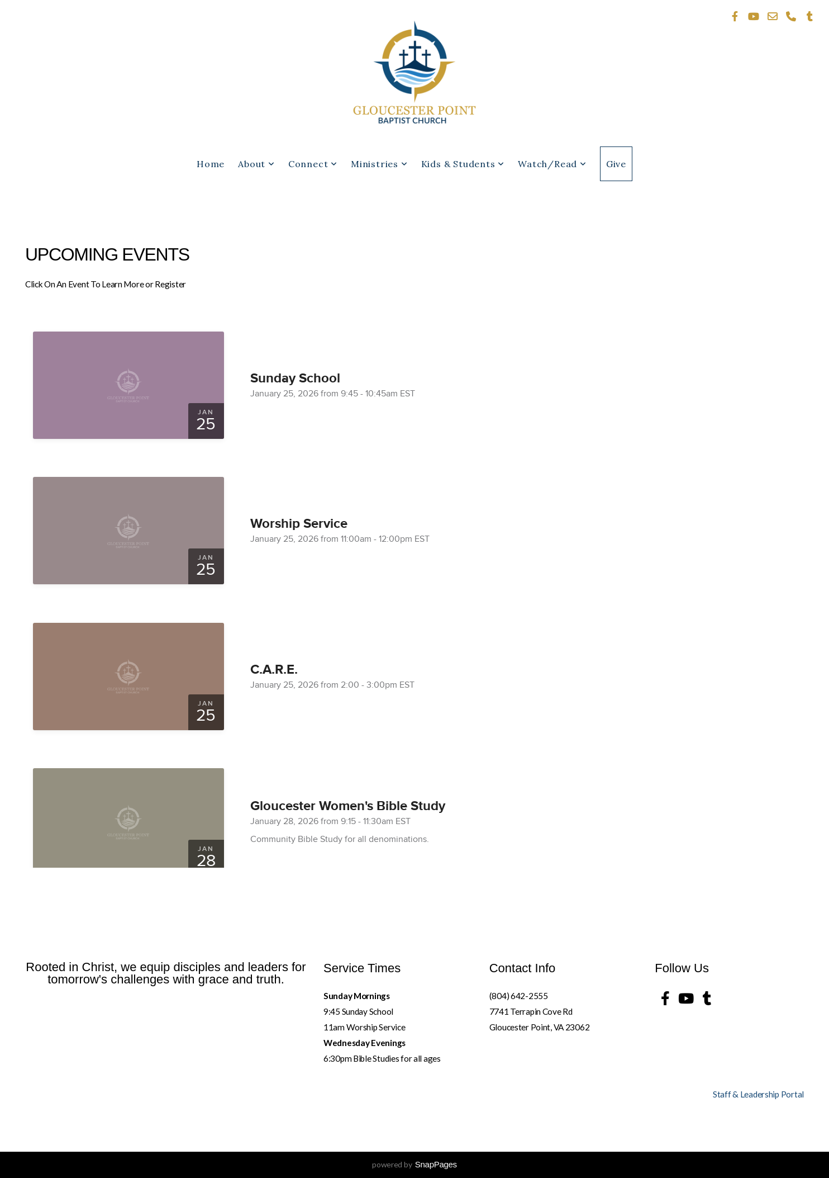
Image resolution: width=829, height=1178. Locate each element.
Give (616, 163)
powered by (414, 1164)
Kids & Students (463, 163)
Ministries (379, 163)
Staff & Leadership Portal (758, 1094)
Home (211, 163)
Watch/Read (552, 163)
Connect (312, 163)
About (256, 163)
